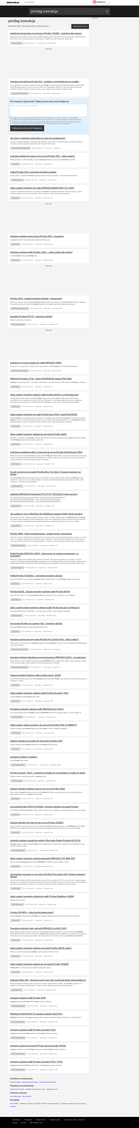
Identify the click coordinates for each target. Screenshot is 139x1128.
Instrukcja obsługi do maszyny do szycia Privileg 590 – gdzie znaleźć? (42, 156)
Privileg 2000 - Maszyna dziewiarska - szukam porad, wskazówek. (41, 534)
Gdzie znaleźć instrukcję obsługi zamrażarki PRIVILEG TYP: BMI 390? (42, 858)
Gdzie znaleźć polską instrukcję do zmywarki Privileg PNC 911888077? (43, 725)
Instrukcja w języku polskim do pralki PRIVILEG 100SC (36, 363)
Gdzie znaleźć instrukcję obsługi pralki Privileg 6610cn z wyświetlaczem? (44, 395)
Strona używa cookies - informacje (74, 1119)
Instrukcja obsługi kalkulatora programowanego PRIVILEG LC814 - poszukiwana (48, 657)
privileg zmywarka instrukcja (47, 1082)
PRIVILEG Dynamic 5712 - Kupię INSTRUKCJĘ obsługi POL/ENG (41, 379)
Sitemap (15, 1122)
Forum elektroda (29, 2)
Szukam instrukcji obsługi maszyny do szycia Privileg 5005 (37, 789)
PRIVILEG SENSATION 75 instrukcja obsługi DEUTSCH (36, 1014)
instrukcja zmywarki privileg (30, 1082)
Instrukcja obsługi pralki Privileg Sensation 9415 (33, 1030)
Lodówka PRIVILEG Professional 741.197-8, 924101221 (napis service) (44, 494)
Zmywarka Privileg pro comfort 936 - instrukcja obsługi (36, 624)
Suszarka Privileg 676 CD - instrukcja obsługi (31, 316)
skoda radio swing (15, 1096)
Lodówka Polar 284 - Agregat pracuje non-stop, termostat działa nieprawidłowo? (48, 980)
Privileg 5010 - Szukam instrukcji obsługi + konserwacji (36, 299)
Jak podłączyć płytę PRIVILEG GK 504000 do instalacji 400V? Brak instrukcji (46, 514)
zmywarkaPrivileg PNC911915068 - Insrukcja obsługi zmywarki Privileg (44, 807)
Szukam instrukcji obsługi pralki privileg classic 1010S (35, 675)
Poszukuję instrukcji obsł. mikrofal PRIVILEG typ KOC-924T (38, 928)
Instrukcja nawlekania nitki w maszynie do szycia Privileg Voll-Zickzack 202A (46, 452)
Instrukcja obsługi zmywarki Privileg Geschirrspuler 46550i (38, 1046)
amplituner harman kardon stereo (35, 1089)
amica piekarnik (26, 1096)
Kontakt (23, 1122)
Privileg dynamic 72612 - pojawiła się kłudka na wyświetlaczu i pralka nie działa (47, 773)
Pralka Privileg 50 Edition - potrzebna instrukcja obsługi (36, 576)
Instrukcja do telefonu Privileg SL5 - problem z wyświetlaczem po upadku (44, 82)
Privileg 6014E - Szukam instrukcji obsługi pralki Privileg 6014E (40, 592)
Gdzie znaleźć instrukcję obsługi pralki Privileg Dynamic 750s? (39, 693)
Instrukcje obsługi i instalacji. (23, 757)
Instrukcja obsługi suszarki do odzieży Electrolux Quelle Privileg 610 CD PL (45, 840)
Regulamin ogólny (55, 1119)
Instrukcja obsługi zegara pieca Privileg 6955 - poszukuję (37, 236)
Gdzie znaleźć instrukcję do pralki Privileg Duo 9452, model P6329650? (43, 414)
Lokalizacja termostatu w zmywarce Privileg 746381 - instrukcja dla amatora (46, 33)
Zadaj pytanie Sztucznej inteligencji (27, 128)
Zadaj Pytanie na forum (80, 26)
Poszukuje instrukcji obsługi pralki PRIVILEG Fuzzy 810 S (37, 709)
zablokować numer (52, 1089)
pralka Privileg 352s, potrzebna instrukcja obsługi (33, 172)
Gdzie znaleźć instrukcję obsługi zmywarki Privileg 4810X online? (41, 948)
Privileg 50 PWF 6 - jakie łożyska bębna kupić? (32, 912)
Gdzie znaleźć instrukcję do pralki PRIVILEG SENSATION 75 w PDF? (42, 188)
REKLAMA (108, 3)
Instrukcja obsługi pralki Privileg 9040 (28, 998)
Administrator (17, 1119)
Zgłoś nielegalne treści (36, 1122)
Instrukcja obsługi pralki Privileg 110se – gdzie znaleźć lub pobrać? (41, 252)
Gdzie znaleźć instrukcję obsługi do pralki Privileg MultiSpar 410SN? (42, 896)
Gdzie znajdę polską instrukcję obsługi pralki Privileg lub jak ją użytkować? (45, 608)
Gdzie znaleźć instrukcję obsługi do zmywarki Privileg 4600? (38, 434)
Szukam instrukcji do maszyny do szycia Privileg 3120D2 (36, 823)
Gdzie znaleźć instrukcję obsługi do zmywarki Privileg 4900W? (39, 964)
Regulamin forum (41, 1119)
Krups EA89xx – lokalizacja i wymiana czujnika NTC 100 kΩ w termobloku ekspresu (35, 1103)
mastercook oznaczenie (17, 1089)
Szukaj (107, 11)
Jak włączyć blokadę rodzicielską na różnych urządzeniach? (37, 138)
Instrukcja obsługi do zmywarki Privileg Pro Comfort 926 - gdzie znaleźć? (44, 639)
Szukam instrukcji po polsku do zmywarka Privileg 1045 (36, 741)
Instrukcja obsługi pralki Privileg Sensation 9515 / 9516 (36, 1062)
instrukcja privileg (15, 1082)
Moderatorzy (28, 1119)
